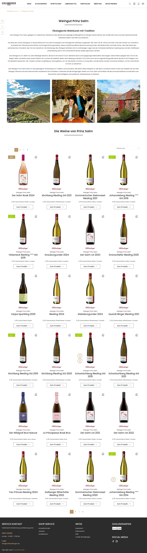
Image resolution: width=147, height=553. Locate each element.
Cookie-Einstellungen (82, 537)
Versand (41, 531)
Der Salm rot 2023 (90, 254)
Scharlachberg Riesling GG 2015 (90, 375)
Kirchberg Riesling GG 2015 (23, 373)
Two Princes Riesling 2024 (23, 492)
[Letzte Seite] (27, 150)
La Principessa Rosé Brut (57, 432)
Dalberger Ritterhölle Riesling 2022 (57, 494)
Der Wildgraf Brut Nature (23, 432)
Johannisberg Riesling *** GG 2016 (123, 197)
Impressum (79, 528)
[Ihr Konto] (138, 3)
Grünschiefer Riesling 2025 (124, 254)
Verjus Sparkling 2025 (23, 314)
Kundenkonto (43, 534)
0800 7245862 (7, 533)
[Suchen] (130, 3)
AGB (76, 534)
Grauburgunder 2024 (57, 254)
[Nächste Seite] (24, 150)
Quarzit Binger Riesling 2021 (124, 314)
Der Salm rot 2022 (124, 432)
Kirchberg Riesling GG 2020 (57, 373)
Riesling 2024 (56, 314)
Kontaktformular (18, 550)
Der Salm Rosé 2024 (23, 195)
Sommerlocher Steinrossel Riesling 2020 (90, 494)
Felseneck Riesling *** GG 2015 (23, 256)
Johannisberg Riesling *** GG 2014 (123, 494)
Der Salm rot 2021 (90, 432)
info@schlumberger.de (11, 544)
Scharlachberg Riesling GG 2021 (124, 375)
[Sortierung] (128, 148)
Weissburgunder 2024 (90, 314)
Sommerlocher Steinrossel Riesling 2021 (90, 197)
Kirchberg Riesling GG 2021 (57, 195)
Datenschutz (79, 531)
